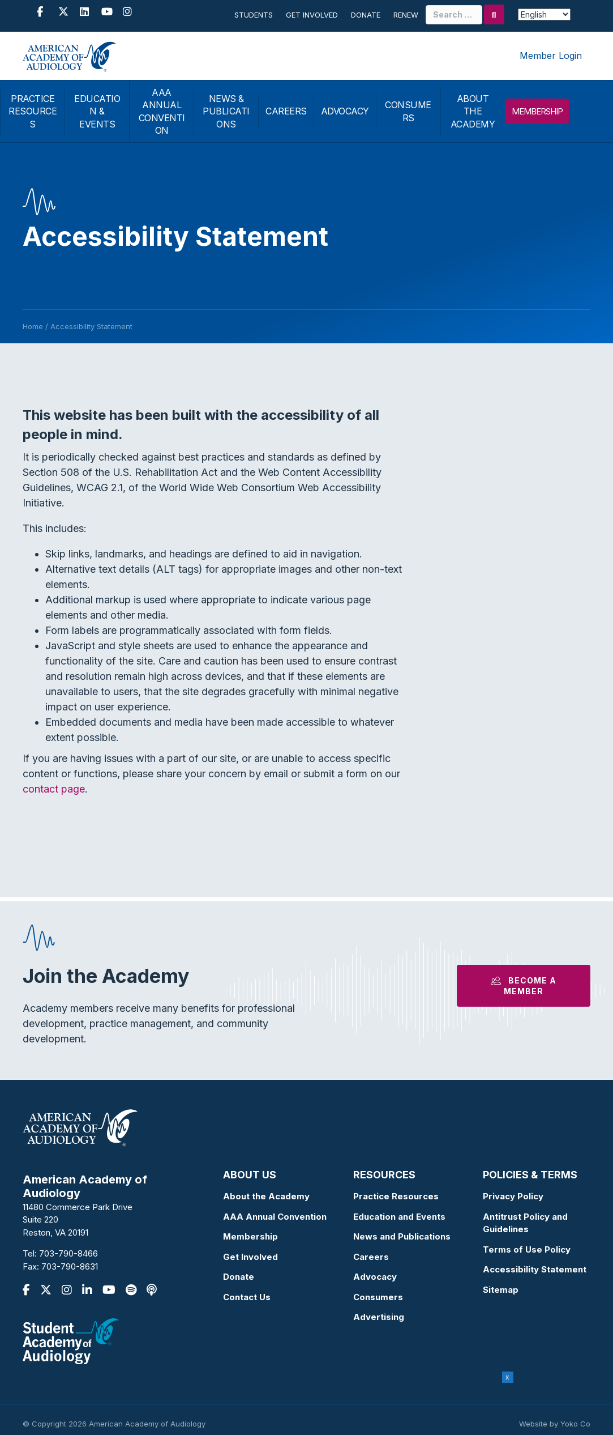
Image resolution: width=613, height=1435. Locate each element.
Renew (405, 14)
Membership (250, 1236)
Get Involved (312, 14)
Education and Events (399, 1216)
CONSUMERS (408, 111)
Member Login (551, 55)
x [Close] (507, 1377)
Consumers (378, 1297)
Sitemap (500, 1289)
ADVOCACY (345, 111)
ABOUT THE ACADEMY (473, 111)
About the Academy (266, 1196)
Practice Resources (396, 1196)
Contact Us (247, 1297)
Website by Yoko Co (554, 1423)
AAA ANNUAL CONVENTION (162, 111)
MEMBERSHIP (537, 111)
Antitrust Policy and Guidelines (525, 1223)
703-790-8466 (68, 1253)
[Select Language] (544, 14)
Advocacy (375, 1276)
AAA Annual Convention (275, 1216)
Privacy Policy (513, 1196)
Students (253, 14)
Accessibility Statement (534, 1269)
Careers (371, 1256)
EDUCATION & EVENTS (97, 111)
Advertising (378, 1316)
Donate (365, 14)
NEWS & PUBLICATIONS (226, 111)
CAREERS (286, 111)
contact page (54, 789)
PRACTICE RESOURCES (32, 111)
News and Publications (402, 1236)
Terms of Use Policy (527, 1249)
